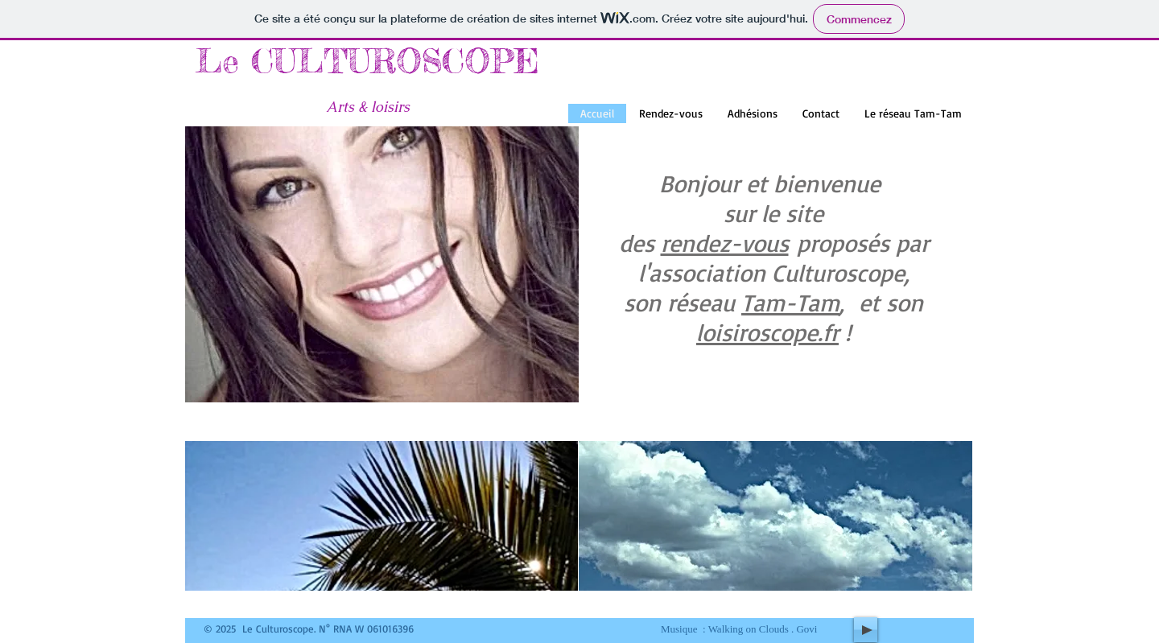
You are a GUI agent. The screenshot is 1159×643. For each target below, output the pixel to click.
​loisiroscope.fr (767, 332)
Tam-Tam (790, 302)
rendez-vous (725, 243)
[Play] (865, 629)
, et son (881, 302)
